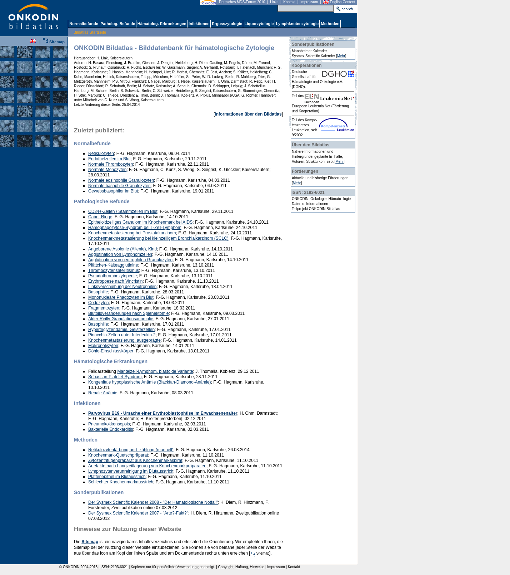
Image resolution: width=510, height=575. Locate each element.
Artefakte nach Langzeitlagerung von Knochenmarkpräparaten (147, 465)
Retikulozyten (101, 153)
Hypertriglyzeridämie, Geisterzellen (121, 329)
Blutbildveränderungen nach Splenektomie (128, 313)
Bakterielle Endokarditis (110, 429)
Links (274, 2)
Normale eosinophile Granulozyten (121, 180)
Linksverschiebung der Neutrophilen (122, 286)
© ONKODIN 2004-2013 (77, 567)
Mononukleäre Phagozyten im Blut (121, 297)
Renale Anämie (102, 392)
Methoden (330, 23)
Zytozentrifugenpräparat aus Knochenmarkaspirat (135, 460)
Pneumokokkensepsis (109, 424)
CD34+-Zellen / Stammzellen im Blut (123, 211)
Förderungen (305, 171)
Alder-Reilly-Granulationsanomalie (120, 318)
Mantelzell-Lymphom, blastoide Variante (155, 371)
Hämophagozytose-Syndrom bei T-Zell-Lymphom (134, 227)
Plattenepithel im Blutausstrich (117, 476)
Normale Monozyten (107, 169)
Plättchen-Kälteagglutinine (113, 265)
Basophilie (98, 291)
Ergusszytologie (226, 23)
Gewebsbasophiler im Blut (113, 191)
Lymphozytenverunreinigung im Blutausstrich (130, 471)
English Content (342, 2)
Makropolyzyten (103, 345)
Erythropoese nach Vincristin (115, 281)
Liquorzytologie (259, 23)
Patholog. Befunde (117, 23)
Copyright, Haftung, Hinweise (241, 567)
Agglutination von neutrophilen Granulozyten (130, 259)
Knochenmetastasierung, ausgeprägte (124, 340)
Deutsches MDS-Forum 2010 (242, 2)
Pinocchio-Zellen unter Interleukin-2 (122, 334)
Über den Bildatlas (310, 144)
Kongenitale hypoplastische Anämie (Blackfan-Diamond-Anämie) (149, 382)
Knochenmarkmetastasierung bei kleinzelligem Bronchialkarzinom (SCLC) (158, 238)
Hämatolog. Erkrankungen (161, 23)
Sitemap (54, 42)
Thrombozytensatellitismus (113, 270)
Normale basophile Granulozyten (119, 185)
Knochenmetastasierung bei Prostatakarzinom (132, 232)
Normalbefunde (83, 23)
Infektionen (199, 23)
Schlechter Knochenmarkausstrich (120, 481)
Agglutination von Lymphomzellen (120, 254)
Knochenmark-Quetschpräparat (118, 455)
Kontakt (289, 2)
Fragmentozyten (103, 308)
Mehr (341, 56)
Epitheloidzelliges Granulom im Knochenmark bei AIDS (140, 222)
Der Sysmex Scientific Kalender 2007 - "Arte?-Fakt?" (138, 513)
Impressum (309, 2)
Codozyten (98, 302)
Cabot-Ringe (100, 216)
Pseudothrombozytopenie (112, 275)
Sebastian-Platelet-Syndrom (114, 376)
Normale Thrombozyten (110, 164)
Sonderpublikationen (313, 44)
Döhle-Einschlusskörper (111, 351)
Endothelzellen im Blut (109, 158)
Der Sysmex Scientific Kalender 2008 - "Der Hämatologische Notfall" (153, 502)
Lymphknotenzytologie (297, 23)
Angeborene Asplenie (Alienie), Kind (122, 249)
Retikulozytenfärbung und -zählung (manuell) (131, 449)
